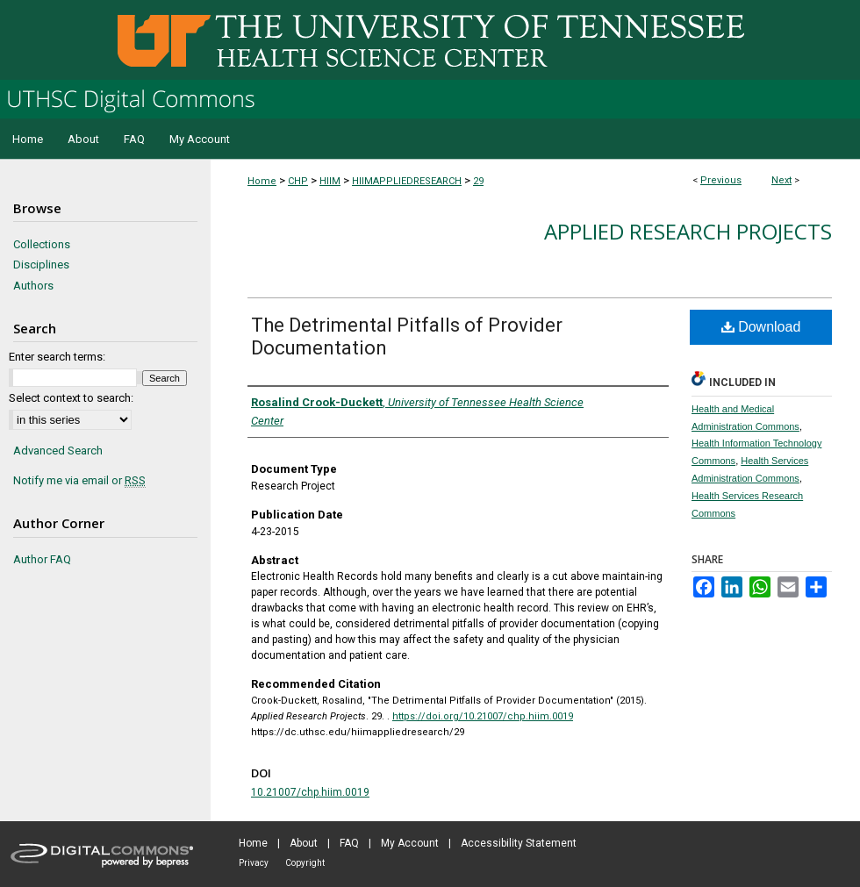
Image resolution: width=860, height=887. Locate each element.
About (304, 843)
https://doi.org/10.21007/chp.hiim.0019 (482, 716)
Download (761, 326)
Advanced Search (58, 450)
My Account (410, 843)
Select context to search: (71, 397)
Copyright (305, 863)
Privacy (254, 863)
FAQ (349, 843)
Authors (33, 285)
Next (781, 180)
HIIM (329, 181)
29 (478, 181)
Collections (41, 244)
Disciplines (41, 264)
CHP (298, 181)
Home (261, 181)
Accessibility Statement (519, 843)
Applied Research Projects (688, 231)
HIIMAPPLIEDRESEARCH (407, 181)
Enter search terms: (57, 356)
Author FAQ (42, 559)
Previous (721, 180)
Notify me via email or (79, 481)
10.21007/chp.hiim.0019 (310, 792)
